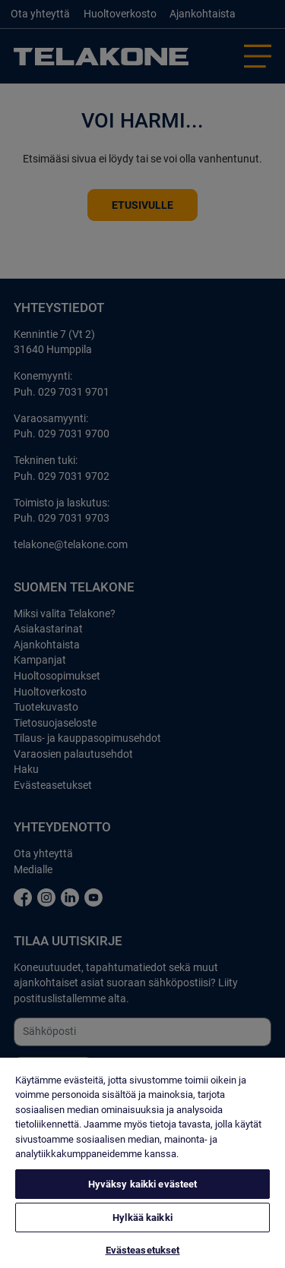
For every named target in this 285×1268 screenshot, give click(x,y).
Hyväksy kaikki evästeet (143, 1184)
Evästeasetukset (143, 1250)
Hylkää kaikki (142, 1217)
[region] (142, 1163)
